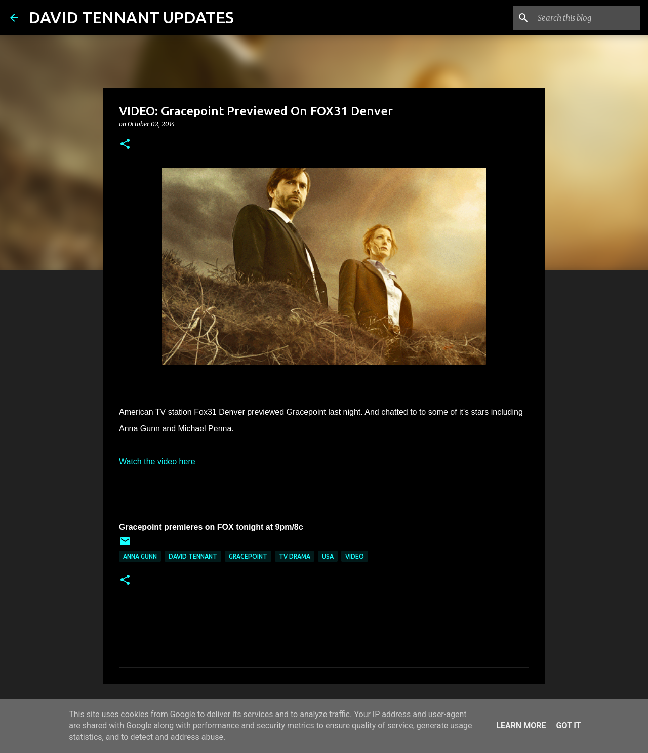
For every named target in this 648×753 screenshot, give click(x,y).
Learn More (521, 725)
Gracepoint (248, 556)
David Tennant (193, 556)
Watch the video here (157, 461)
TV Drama (294, 556)
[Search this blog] (587, 18)
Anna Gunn (140, 556)
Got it (568, 725)
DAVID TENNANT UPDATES (131, 17)
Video (354, 556)
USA (328, 556)
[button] (125, 144)
